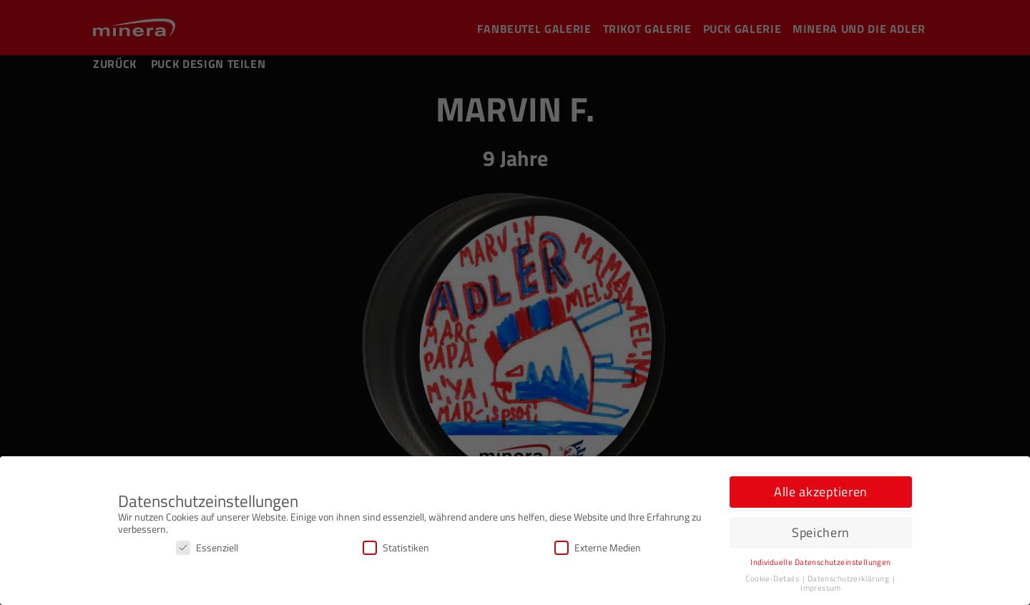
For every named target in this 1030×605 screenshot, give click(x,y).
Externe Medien (597, 547)
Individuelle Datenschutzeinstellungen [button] (820, 562)
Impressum (820, 588)
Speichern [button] (821, 532)
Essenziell (207, 547)
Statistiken (396, 547)
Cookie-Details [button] (772, 578)
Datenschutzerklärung (849, 578)
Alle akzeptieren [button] (821, 491)
